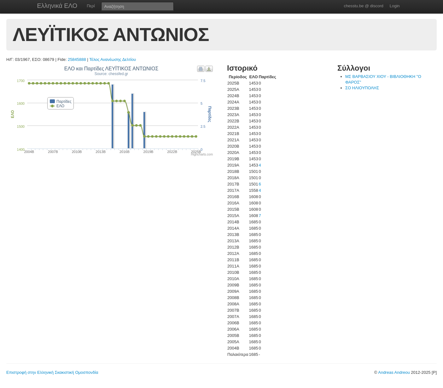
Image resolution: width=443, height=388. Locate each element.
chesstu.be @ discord (363, 5)
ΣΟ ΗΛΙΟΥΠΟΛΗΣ (362, 87)
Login (395, 5)
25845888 (77, 59)
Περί (91, 5)
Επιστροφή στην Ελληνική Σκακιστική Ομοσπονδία (52, 372)
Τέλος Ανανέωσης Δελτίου (112, 59)
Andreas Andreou (394, 372)
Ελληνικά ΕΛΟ (57, 5)
